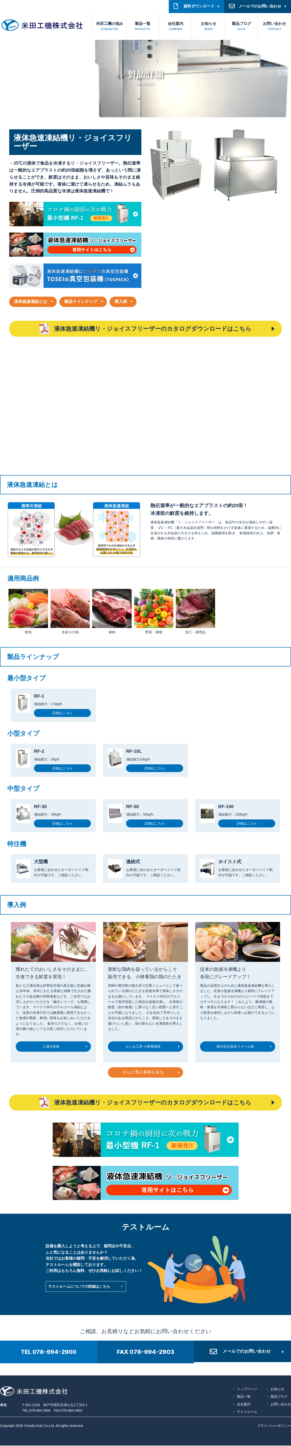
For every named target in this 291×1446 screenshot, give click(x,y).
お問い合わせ (274, 27)
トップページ (247, 1390)
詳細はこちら (62, 714)
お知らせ (208, 27)
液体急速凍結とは (31, 301)
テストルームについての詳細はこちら (81, 1287)
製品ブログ (241, 27)
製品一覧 (142, 27)
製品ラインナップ (84, 301)
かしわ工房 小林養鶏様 (143, 1046)
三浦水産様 (50, 1046)
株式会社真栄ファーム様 (235, 1046)
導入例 (126, 301)
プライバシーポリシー (274, 1426)
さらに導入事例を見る (143, 1073)
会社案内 (175, 27)
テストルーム (247, 1412)
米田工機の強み (109, 27)
